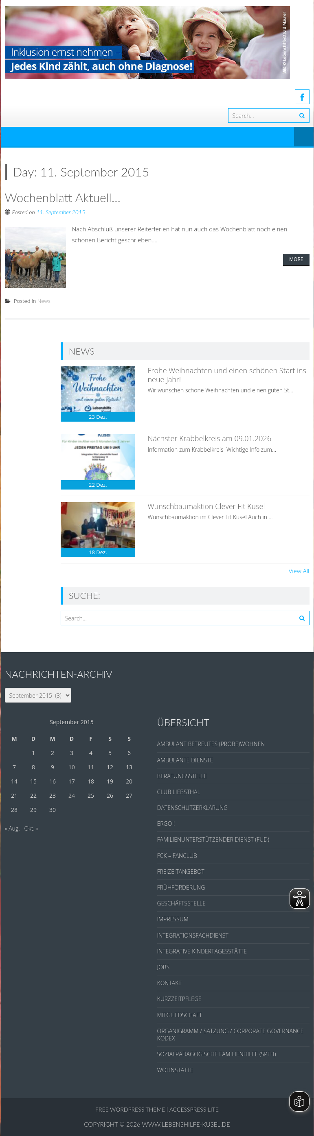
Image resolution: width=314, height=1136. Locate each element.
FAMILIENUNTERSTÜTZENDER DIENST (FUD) (213, 839)
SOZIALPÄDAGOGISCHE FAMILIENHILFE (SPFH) (216, 1054)
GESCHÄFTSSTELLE (181, 903)
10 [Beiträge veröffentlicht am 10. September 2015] (71, 767)
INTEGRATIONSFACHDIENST (192, 935)
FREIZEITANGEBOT (180, 871)
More (296, 259)
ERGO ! (166, 823)
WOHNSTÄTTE (175, 1070)
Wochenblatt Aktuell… (63, 197)
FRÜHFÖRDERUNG (181, 887)
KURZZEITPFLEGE (179, 999)
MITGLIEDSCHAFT (179, 1015)
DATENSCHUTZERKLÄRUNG (192, 808)
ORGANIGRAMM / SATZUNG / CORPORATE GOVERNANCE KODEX (230, 1034)
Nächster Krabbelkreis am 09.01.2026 (209, 438)
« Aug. (12, 828)
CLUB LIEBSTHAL (178, 792)
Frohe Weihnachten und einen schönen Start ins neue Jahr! (226, 375)
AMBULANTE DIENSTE (185, 760)
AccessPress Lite (194, 1109)
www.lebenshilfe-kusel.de (186, 1124)
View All (299, 571)
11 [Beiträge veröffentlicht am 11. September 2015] (91, 767)
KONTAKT (169, 983)
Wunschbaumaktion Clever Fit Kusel (206, 506)
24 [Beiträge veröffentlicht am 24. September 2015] (71, 795)
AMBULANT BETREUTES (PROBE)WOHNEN (211, 744)
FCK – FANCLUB (177, 856)
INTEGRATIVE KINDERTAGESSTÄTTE (202, 951)
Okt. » (31, 828)
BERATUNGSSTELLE (182, 776)
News (44, 301)
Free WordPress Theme (130, 1109)
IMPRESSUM (173, 919)
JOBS (163, 967)
